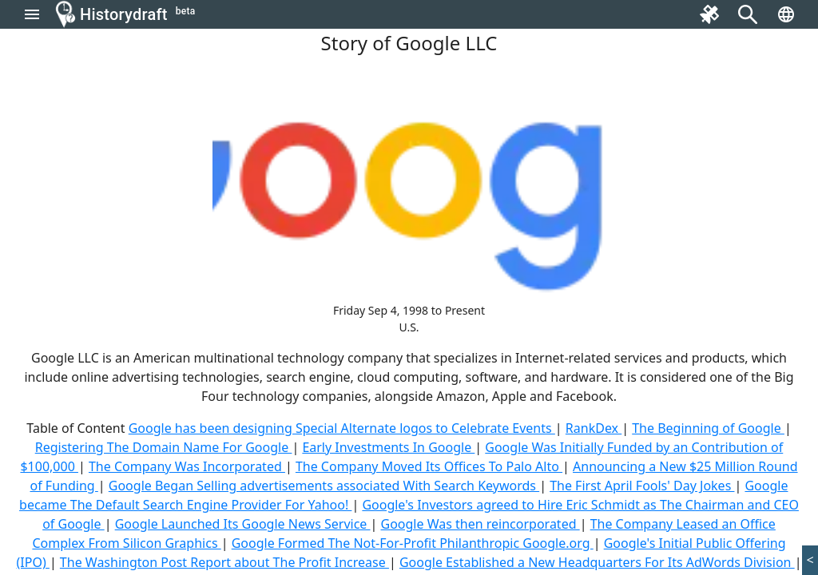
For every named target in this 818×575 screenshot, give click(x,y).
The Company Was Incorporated (187, 466)
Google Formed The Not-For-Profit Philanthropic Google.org (413, 543)
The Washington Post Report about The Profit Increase (224, 562)
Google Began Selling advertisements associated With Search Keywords (324, 485)
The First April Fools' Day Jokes (642, 485)
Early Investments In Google (388, 447)
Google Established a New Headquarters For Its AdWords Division (597, 562)
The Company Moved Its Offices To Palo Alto (429, 466)
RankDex (593, 428)
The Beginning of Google (708, 428)
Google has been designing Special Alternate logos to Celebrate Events (342, 428)
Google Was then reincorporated (480, 524)
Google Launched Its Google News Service (243, 524)
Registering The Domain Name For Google (163, 447)
